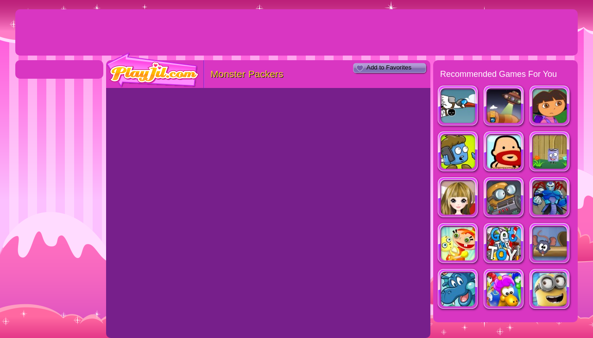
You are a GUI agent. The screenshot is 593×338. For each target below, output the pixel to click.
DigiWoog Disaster (458, 152)
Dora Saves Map (550, 107)
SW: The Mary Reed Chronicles (458, 290)
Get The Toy (504, 244)
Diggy (504, 198)
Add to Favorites (388, 67)
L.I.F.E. (458, 107)
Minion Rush (550, 290)
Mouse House (550, 244)
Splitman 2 (550, 198)
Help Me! (504, 107)
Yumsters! (504, 290)
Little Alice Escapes (458, 244)
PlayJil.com (153, 70)
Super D (550, 152)
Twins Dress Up (458, 198)
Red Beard (504, 152)
